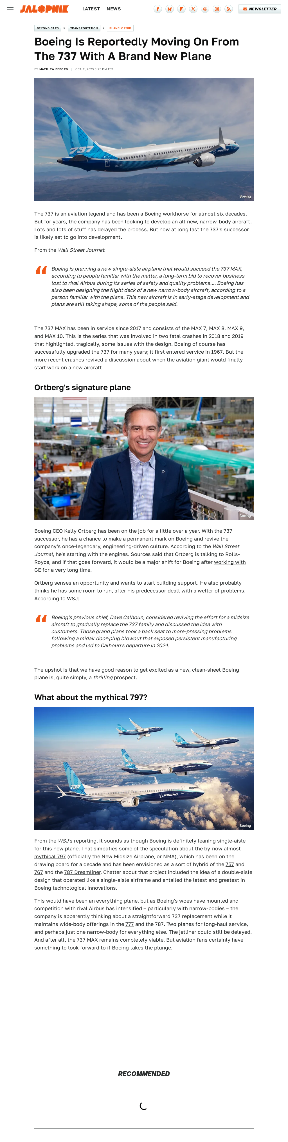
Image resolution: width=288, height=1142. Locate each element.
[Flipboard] (181, 9)
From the (69, 250)
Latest (91, 9)
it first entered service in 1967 (186, 352)
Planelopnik (120, 28)
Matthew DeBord (53, 69)
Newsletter (260, 9)
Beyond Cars (48, 28)
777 (129, 924)
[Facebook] (158, 9)
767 (38, 872)
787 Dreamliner (82, 872)
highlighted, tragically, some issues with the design (108, 344)
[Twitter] (193, 9)
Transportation (84, 28)
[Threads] (205, 9)
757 (230, 864)
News (114, 9)
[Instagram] (217, 9)
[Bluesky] (169, 9)
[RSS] (228, 9)
